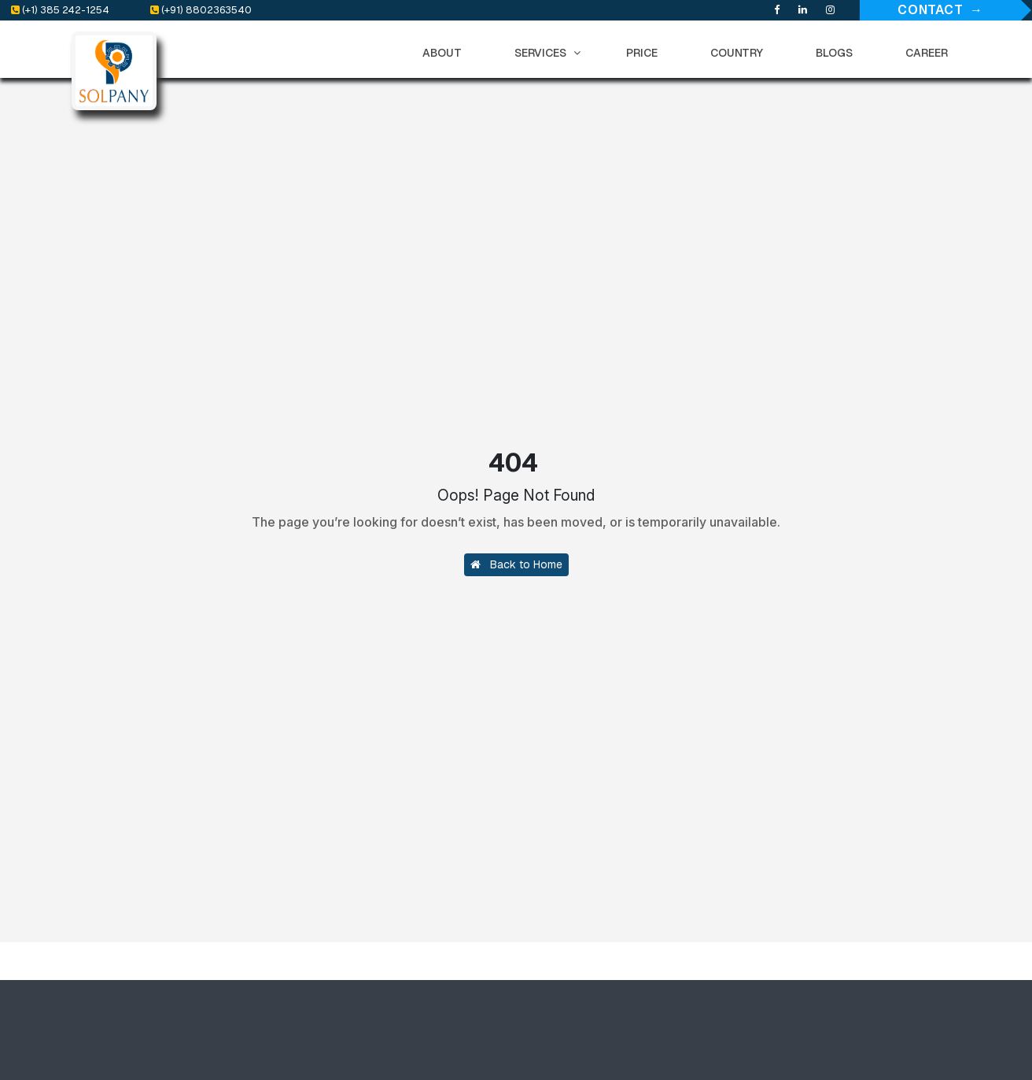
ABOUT (445, 53)
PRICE (645, 53)
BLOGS (838, 53)
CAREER (930, 53)
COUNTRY (740, 53)
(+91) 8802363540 (201, 10)
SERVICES (547, 53)
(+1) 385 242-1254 (60, 10)
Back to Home (516, 564)
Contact (930, 10)
